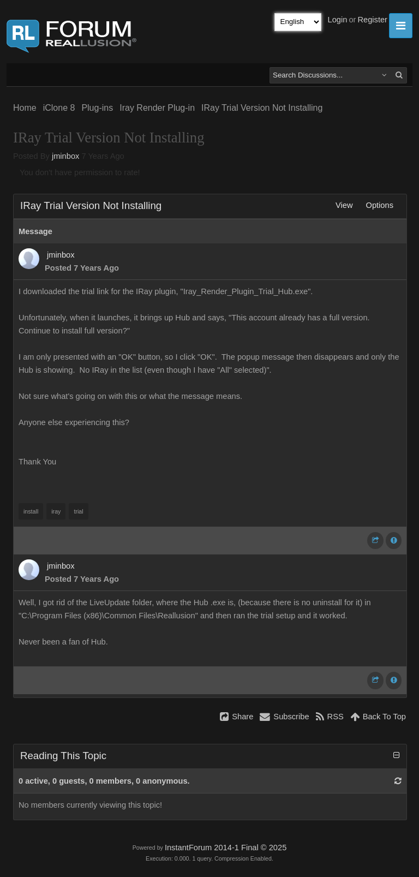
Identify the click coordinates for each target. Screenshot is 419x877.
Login (338, 19)
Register (372, 19)
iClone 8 (59, 107)
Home (25, 107)
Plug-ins (97, 107)
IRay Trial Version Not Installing (261, 107)
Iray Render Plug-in (157, 107)
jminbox (66, 156)
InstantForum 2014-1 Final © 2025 (225, 847)
